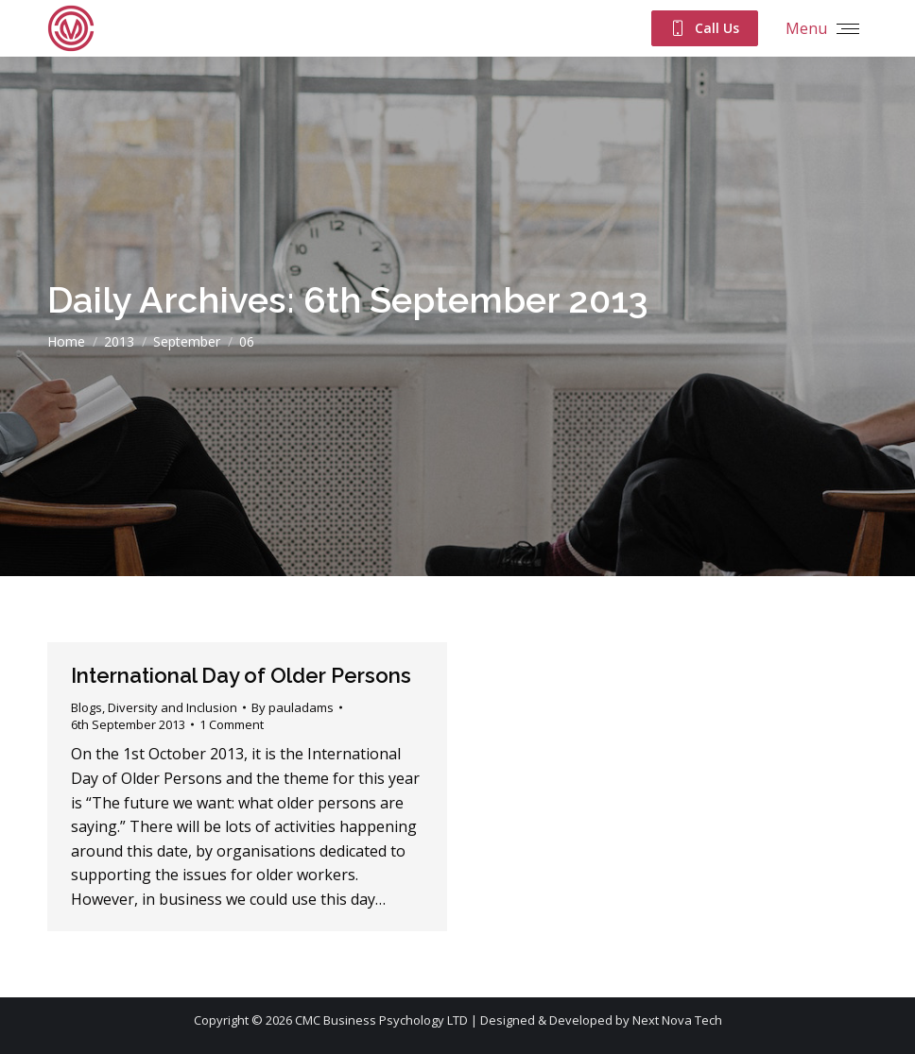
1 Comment (231, 724)
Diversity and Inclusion (172, 707)
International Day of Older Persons (241, 675)
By (292, 707)
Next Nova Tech (677, 1020)
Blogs (86, 707)
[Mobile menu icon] (822, 28)
